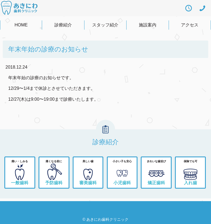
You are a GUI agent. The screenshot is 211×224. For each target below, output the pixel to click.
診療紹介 (63, 25)
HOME (21, 25)
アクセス (189, 25)
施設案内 (147, 25)
